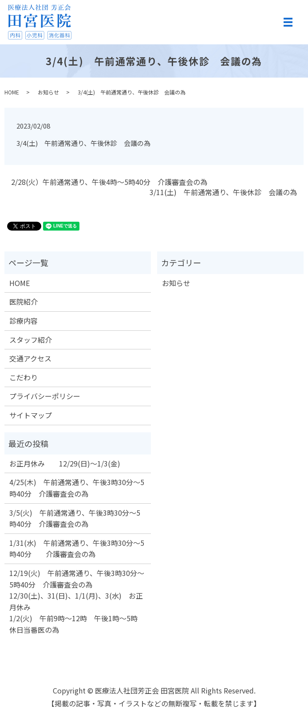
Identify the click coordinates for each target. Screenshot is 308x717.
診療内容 (23, 320)
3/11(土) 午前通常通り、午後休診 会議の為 (223, 192)
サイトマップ (30, 415)
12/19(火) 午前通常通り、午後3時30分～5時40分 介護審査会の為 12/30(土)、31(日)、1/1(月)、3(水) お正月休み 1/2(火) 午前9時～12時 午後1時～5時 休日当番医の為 (77, 601)
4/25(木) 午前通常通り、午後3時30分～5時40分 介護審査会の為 (76, 488)
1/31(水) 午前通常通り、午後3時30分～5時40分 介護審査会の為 (76, 548)
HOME (11, 92)
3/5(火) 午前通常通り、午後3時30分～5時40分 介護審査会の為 (74, 518)
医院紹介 (23, 301)
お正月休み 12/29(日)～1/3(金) (64, 463)
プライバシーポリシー (44, 396)
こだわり (23, 377)
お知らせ (48, 92)
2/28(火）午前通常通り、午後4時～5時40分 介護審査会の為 (109, 182)
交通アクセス (30, 358)
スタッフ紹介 (30, 339)
